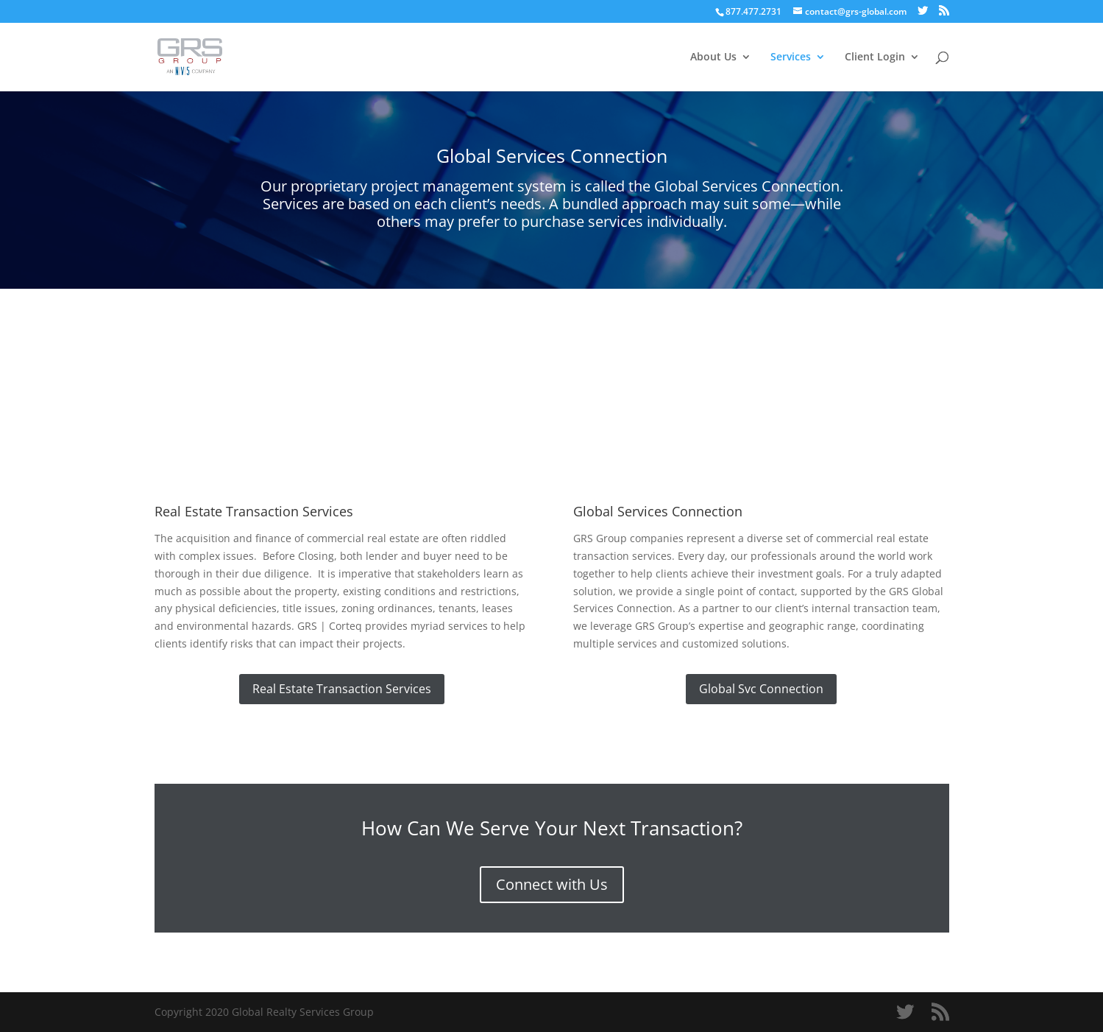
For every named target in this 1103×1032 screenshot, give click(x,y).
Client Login (875, 57)
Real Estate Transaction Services (341, 689)
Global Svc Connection (761, 689)
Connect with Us (552, 884)
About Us (713, 57)
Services (790, 57)
